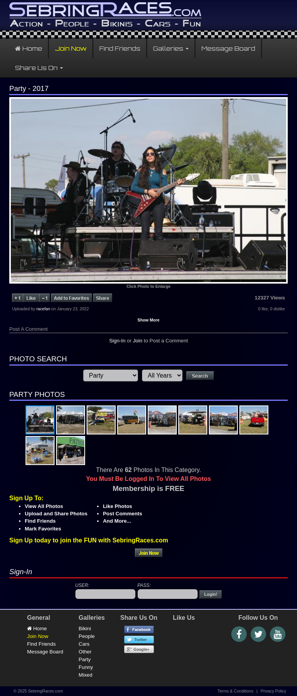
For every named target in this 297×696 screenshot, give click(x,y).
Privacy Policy (273, 691)
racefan (43, 308)
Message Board (228, 48)
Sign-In (117, 341)
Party (84, 659)
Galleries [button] (171, 48)
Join (137, 341)
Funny (86, 667)
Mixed (85, 675)
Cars (84, 644)
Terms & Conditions (235, 691)
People (87, 636)
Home (28, 48)
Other (85, 652)
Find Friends (119, 48)
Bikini (85, 628)
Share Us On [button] (39, 68)
